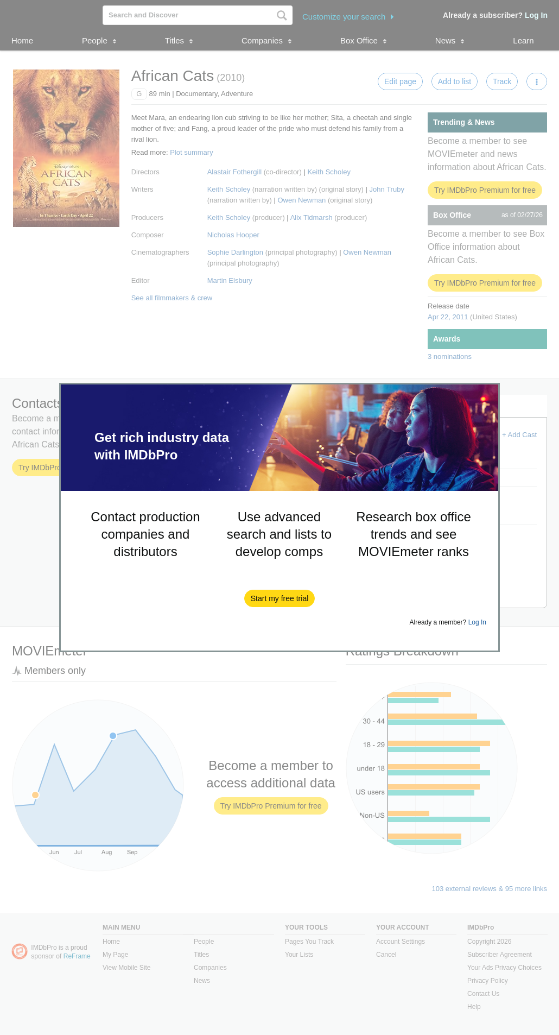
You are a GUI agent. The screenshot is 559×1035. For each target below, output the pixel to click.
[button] (280, 598)
